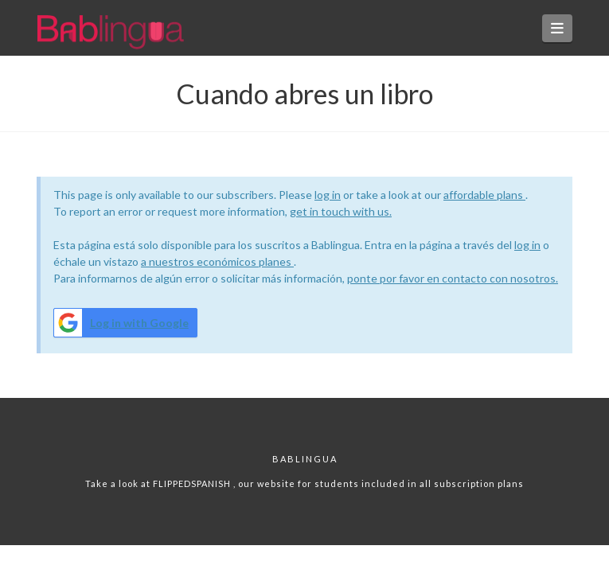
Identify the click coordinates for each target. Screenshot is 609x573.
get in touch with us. (341, 211)
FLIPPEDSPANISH (193, 483)
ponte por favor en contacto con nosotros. (452, 278)
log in (327, 194)
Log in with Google (121, 323)
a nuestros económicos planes (217, 261)
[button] (557, 28)
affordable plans (484, 194)
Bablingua (305, 459)
